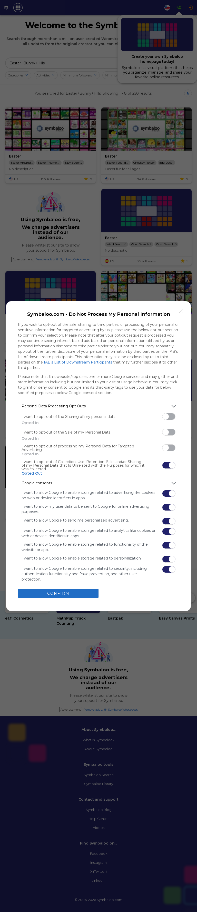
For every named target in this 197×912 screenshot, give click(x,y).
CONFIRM (58, 593)
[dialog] (98, 456)
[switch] (168, 416)
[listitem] (98, 406)
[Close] (181, 311)
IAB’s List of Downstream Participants (78, 362)
